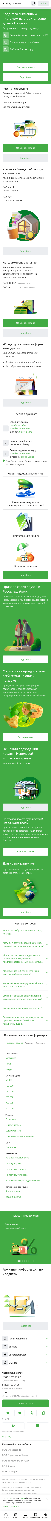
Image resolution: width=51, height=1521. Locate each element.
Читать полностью (11, 1507)
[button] (19, 1261)
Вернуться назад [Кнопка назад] (12, 3)
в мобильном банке (20, 428)
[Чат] (33, 3)
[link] (25, 67)
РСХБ (8, 1498)
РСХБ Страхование (11, 1450)
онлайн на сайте (18, 425)
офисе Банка (25, 432)
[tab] (25, 932)
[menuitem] (25, 1339)
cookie (22, 1498)
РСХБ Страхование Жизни (15, 1455)
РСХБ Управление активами (16, 1460)
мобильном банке (21, 453)
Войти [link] (44, 3)
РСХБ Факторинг (10, 1471)
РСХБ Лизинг (8, 1466)
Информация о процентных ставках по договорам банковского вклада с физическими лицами (21, 1489)
